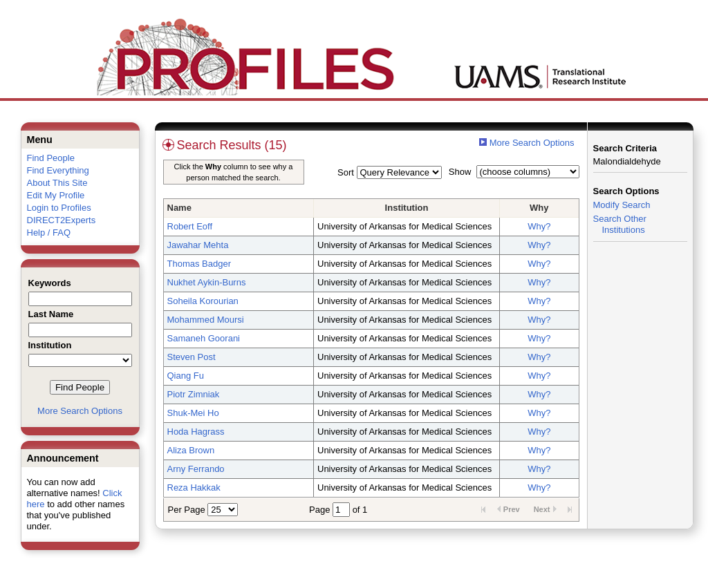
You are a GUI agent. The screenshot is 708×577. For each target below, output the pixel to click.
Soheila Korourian (203, 301)
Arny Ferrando (196, 469)
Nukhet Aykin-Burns (206, 282)
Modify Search (622, 205)
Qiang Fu (185, 375)
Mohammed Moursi (205, 319)
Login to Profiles (59, 207)
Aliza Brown (191, 450)
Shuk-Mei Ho (193, 413)
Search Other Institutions (619, 224)
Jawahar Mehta (198, 245)
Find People (51, 158)
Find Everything (58, 170)
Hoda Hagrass (196, 431)
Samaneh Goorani (204, 338)
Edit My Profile (56, 195)
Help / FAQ (49, 232)
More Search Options (79, 411)
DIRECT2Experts (61, 220)
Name (179, 207)
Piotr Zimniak (193, 394)
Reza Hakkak (194, 487)
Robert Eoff (190, 226)
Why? (539, 226)
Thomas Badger (199, 263)
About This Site (57, 183)
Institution (407, 207)
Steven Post (191, 357)
